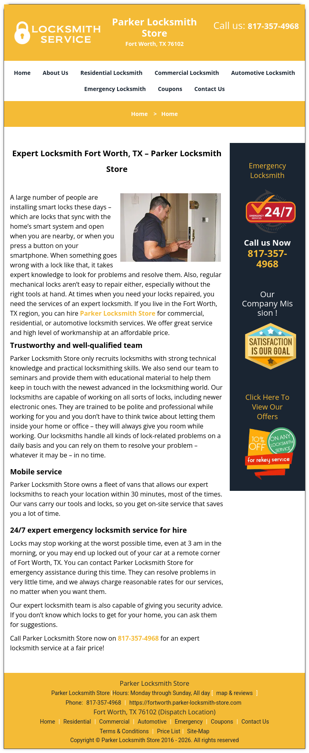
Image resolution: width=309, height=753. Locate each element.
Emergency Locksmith (115, 89)
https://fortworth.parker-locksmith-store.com (185, 702)
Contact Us (209, 89)
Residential (77, 721)
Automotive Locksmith (263, 73)
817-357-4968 (273, 26)
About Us (55, 73)
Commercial (114, 721)
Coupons (170, 89)
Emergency (188, 721)
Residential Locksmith (111, 73)
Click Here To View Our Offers (267, 406)
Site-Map (198, 731)
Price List (168, 731)
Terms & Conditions (124, 731)
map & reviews (235, 693)
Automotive (152, 721)
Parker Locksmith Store (117, 313)
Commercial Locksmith (186, 73)
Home (22, 73)
